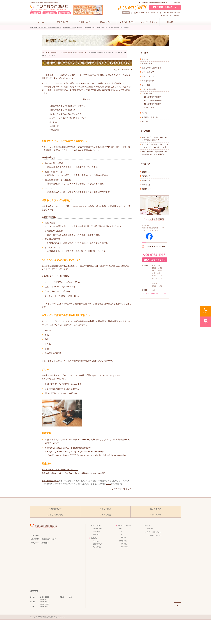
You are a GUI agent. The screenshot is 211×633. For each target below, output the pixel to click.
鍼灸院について (55, 509)
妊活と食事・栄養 (149, 89)
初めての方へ (105, 22)
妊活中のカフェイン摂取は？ (63, 110)
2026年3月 (146, 176)
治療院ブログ (84, 22)
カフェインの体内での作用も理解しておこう (69, 118)
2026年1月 (146, 185)
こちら (108, 484)
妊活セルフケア (148, 72)
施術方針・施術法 (124, 525)
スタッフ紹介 (105, 509)
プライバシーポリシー (154, 535)
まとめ (53, 122)
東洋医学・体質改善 (150, 117)
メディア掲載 (155, 515)
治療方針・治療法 (127, 22)
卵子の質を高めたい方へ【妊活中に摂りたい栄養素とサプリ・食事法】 (74, 473)
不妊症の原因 (147, 64)
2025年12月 (146, 189)
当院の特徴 (96, 531)
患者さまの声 (62, 22)
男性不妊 (145, 122)
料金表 (170, 22)
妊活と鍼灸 (146, 85)
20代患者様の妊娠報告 (152, 97)
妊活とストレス (148, 76)
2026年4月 (146, 172)
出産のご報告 (149, 107)
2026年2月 (146, 180)
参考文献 (54, 126)
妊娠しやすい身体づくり (151, 68)
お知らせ (145, 59)
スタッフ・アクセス (148, 22)
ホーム (41, 22)
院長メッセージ (98, 528)
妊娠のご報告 (105, 515)
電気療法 (124, 537)
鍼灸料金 (150, 528)
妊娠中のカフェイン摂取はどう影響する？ (68, 106)
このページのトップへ (122, 489)
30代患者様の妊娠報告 (152, 100)
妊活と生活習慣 (148, 81)
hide (88, 99)
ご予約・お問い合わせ (153, 532)
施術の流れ (96, 534)
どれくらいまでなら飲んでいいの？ (65, 114)
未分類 (144, 113)
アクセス (96, 541)
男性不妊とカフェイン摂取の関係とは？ (60, 469)
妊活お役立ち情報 (55, 515)
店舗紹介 (94, 538)
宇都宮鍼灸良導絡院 (50, 481)
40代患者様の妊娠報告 (152, 104)
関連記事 (54, 130)
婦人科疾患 (123, 541)
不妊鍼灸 (124, 544)
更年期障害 (124, 547)
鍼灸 (120, 528)
